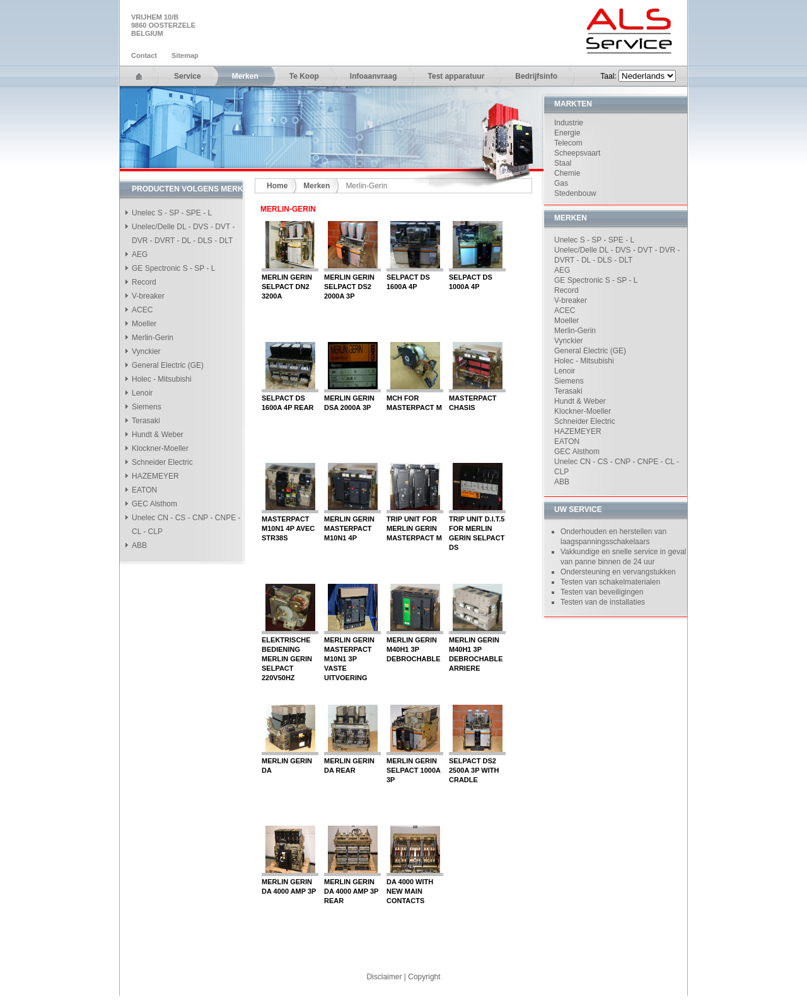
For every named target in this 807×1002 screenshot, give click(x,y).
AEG (140, 254)
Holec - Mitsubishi (162, 379)
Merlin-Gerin (152, 337)
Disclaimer (384, 976)
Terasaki (146, 420)
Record (144, 282)
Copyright (424, 976)
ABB (139, 545)
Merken (245, 76)
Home (277, 185)
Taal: (609, 76)
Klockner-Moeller (160, 448)
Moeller (144, 323)
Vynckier (146, 351)
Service (187, 76)
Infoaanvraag (373, 76)
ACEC (142, 309)
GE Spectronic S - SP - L (174, 268)
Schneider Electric (162, 462)
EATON (144, 490)
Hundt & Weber (157, 434)
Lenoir (142, 393)
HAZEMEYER (155, 476)
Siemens (146, 406)
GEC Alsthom (154, 503)
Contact (144, 55)
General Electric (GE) (168, 365)
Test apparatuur (456, 76)
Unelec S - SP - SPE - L (172, 212)
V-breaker (148, 296)
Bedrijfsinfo (536, 76)
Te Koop (304, 76)
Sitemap (185, 55)
